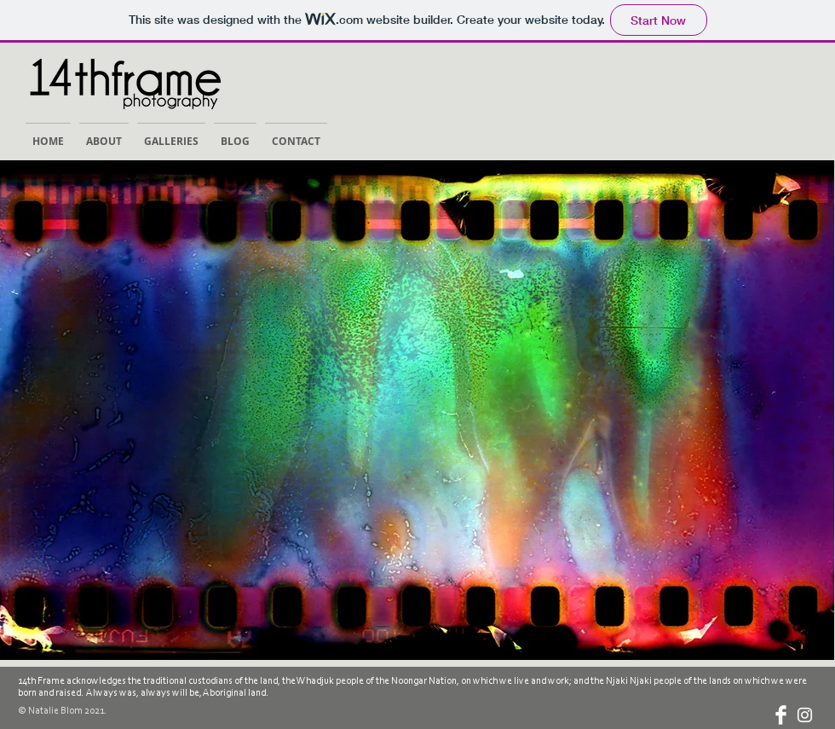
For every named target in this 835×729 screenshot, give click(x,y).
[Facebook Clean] (781, 715)
